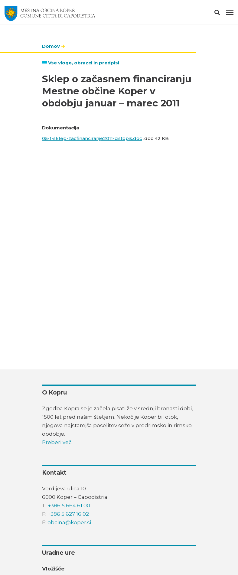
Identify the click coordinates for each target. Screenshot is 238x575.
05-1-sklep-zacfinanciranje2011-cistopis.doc (92, 138)
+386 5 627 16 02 (68, 514)
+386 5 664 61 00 (69, 505)
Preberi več (57, 442)
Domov (51, 46)
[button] (222, 14)
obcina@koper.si (69, 522)
